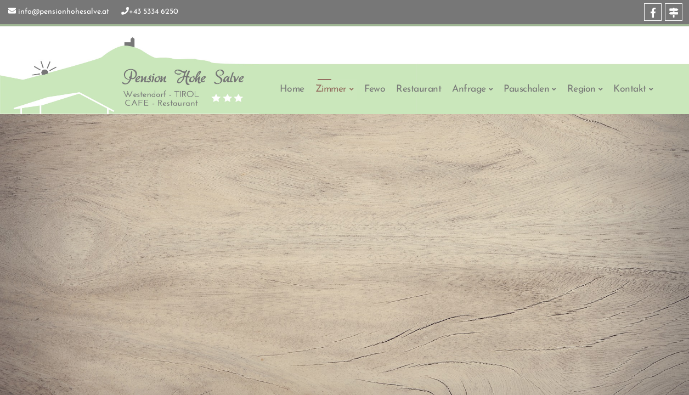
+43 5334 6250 (153, 12)
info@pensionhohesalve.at (63, 12)
